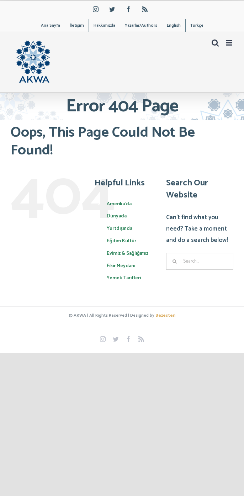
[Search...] (199, 261)
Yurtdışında (119, 229)
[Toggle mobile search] (215, 43)
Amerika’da (119, 204)
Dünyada (117, 216)
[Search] (174, 261)
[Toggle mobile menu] (229, 43)
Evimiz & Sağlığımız (127, 253)
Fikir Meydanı (121, 266)
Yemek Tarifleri (124, 278)
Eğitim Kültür (121, 241)
